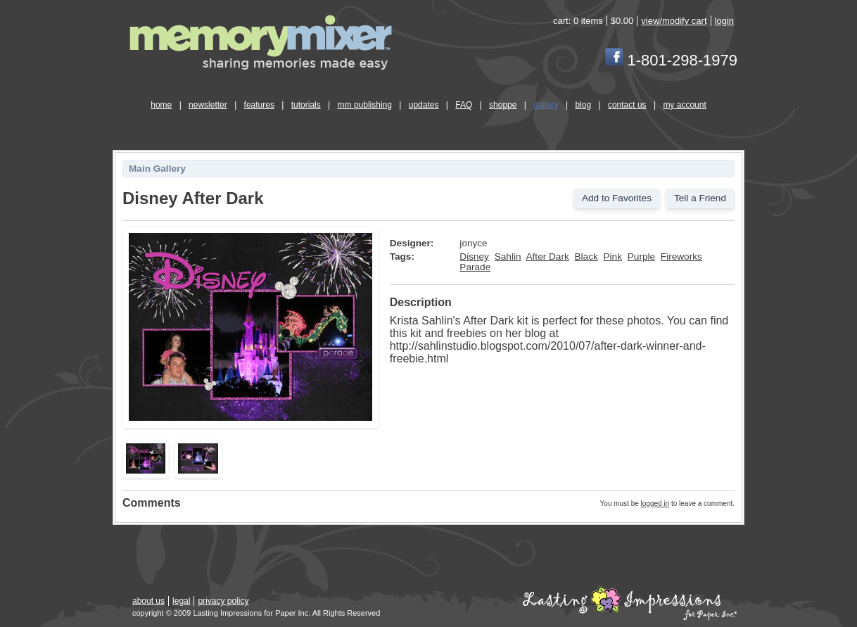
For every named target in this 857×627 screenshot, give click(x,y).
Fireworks (681, 256)
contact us (627, 105)
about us (148, 601)
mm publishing (365, 105)
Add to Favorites (617, 198)
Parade (474, 267)
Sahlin (508, 256)
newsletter (208, 105)
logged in (655, 503)
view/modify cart (673, 20)
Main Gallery (157, 168)
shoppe (502, 105)
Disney (474, 256)
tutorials (306, 105)
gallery (545, 105)
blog (583, 105)
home (161, 105)
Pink (613, 256)
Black (586, 256)
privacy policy (223, 601)
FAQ (463, 105)
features (259, 105)
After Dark (547, 256)
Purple (641, 256)
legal (181, 601)
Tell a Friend (700, 198)
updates (424, 105)
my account (684, 105)
